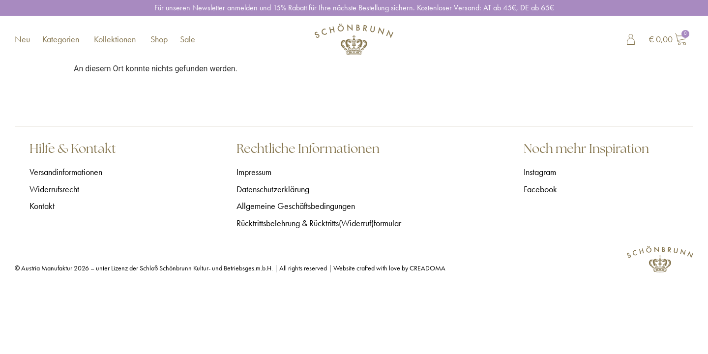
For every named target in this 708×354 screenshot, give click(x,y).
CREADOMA (427, 268)
